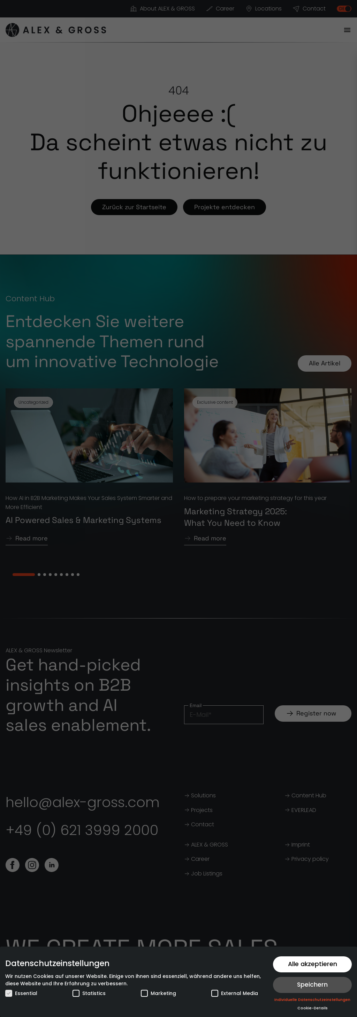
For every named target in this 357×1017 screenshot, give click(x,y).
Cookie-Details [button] (312, 1008)
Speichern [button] (312, 984)
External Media (234, 993)
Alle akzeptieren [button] (312, 964)
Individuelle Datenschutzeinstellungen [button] (312, 999)
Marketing (158, 993)
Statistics (89, 993)
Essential (21, 993)
